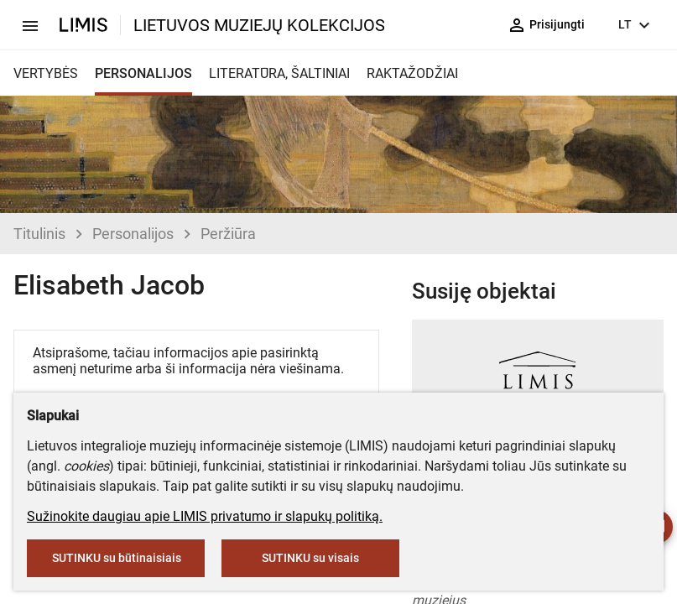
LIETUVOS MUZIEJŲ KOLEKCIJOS (259, 25)
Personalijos (133, 233)
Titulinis (39, 233)
